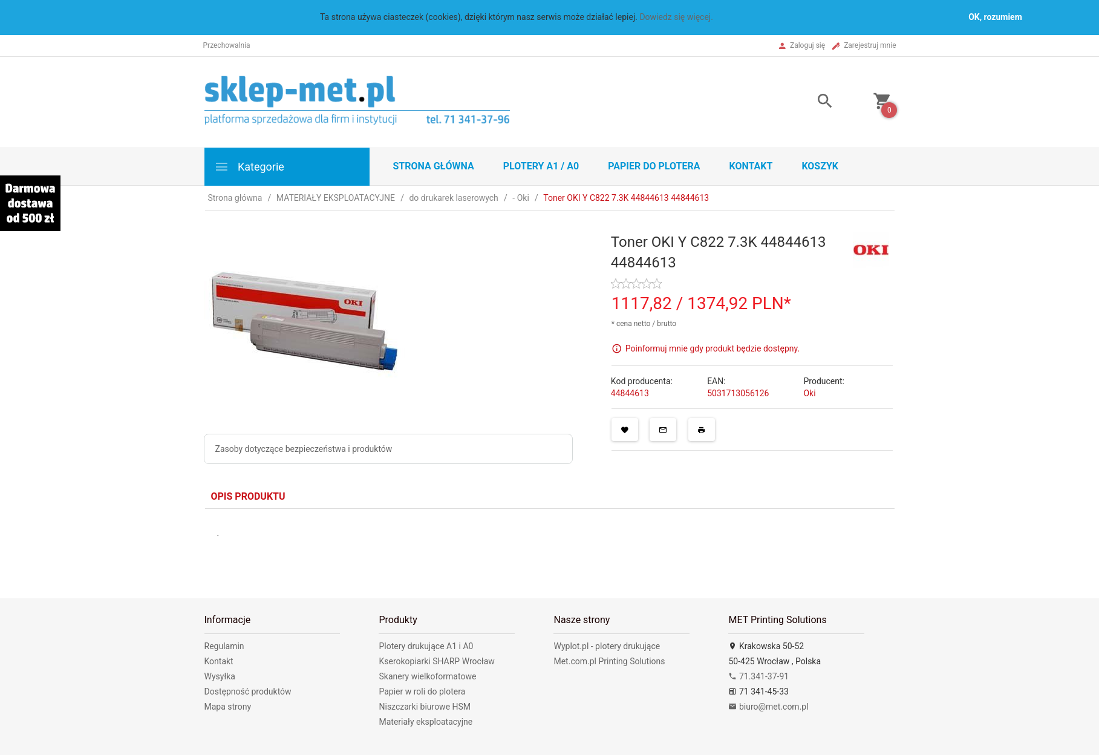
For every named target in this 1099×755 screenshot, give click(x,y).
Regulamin (224, 646)
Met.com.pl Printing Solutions (609, 661)
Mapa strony (228, 706)
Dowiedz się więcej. (676, 17)
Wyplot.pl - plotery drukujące (606, 646)
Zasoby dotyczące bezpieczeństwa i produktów (304, 449)
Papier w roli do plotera (422, 691)
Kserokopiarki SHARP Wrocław (436, 661)
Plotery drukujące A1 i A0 (426, 646)
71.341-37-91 (758, 676)
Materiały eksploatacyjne (425, 722)
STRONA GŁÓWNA (433, 166)
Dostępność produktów (248, 691)
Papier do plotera (654, 166)
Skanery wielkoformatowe (427, 676)
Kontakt (750, 166)
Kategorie (249, 166)
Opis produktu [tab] (248, 496)
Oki (809, 393)
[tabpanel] (550, 544)
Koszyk (819, 166)
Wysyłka (219, 676)
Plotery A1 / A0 (541, 166)
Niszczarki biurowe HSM (425, 706)
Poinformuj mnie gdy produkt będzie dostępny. (712, 348)
